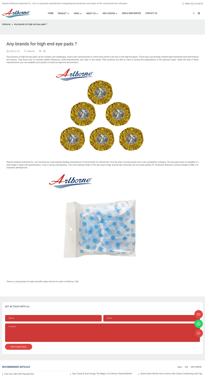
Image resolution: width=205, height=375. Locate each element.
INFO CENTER (196, 367)
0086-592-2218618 (192, 3)
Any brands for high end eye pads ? (30, 24)
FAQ (186, 367)
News (180, 367)
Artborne (6, 24)
